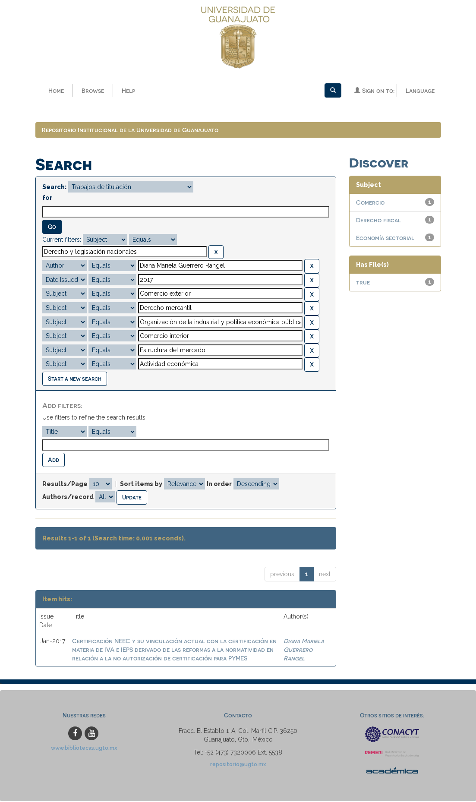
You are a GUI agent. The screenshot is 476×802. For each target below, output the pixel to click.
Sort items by (141, 484)
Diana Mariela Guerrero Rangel (304, 650)
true (363, 283)
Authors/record (68, 497)
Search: (54, 187)
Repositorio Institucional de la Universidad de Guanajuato (130, 130)
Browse (93, 90)
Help (128, 90)
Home (56, 90)
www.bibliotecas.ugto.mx (84, 748)
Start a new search (74, 379)
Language (420, 90)
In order (219, 484)
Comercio (370, 203)
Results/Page (65, 484)
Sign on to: (374, 90)
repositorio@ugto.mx (238, 765)
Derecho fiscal (378, 220)
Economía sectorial (385, 238)
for (47, 198)
